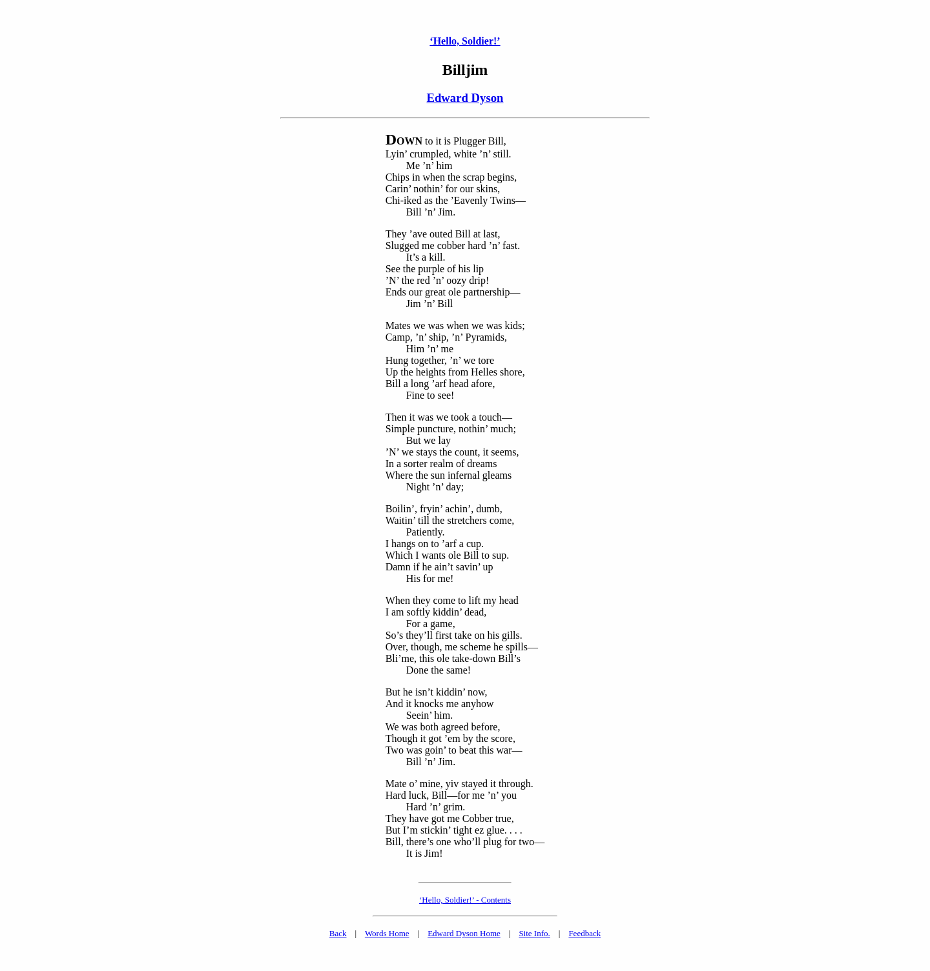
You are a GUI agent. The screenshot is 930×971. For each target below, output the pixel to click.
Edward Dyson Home (464, 933)
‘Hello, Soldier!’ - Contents (465, 900)
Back (338, 933)
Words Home (387, 933)
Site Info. (534, 933)
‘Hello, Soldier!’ (464, 40)
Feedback (584, 933)
